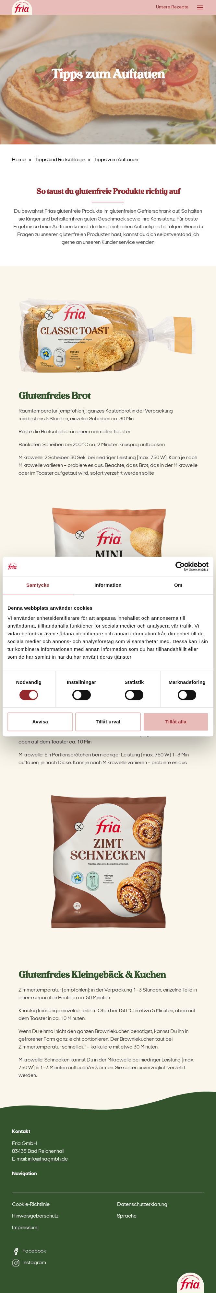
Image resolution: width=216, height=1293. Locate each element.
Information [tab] (108, 585)
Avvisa (40, 721)
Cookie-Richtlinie (31, 1204)
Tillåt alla (175, 721)
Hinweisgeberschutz (35, 1216)
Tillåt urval (108, 721)
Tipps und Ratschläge (60, 160)
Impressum (24, 1228)
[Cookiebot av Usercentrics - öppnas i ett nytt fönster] (180, 566)
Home (19, 160)
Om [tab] (178, 585)
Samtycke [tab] (37, 585)
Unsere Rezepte (172, 7)
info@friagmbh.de (48, 1159)
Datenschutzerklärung (142, 1204)
